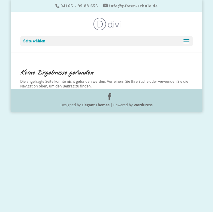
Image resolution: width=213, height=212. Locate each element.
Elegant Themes (95, 104)
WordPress (143, 104)
